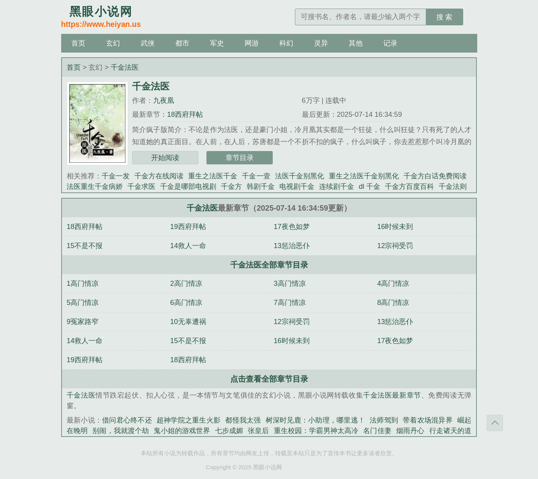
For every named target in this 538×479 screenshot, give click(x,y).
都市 (182, 43)
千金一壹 (256, 176)
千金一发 (116, 176)
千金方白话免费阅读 (435, 176)
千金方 (231, 186)
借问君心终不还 (127, 420)
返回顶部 (495, 423)
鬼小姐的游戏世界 (181, 431)
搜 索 (444, 17)
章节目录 (240, 158)
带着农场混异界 (428, 420)
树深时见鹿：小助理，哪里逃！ (315, 420)
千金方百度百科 (409, 186)
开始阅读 (165, 158)
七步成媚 (229, 431)
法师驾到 (384, 420)
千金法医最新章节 (392, 395)
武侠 (148, 43)
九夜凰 (163, 100)
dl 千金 (369, 186)
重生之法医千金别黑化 (364, 176)
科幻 (286, 43)
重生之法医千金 (212, 176)
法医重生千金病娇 (95, 186)
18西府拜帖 (185, 114)
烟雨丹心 (410, 431)
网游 (252, 43)
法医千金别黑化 (299, 176)
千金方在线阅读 (158, 176)
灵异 (321, 43)
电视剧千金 (296, 186)
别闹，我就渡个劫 (120, 431)
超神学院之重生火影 (188, 420)
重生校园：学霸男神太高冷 (316, 431)
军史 (217, 43)
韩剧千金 (261, 186)
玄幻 (113, 43)
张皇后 (258, 431)
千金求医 (141, 186)
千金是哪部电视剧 (188, 186)
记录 (390, 43)
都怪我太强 (243, 420)
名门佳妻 (377, 431)
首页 (78, 43)
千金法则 (453, 186)
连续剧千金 (336, 186)
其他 (356, 43)
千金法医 (125, 67)
